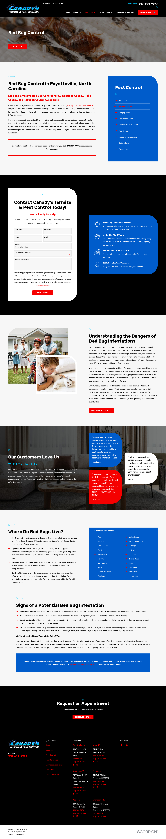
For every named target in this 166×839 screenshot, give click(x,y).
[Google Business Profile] (127, 745)
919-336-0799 (98, 781)
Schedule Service (52, 775)
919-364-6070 (78, 810)
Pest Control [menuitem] (90, 12)
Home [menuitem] (67, 12)
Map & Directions (79, 762)
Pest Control (51, 755)
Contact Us (58, 4)
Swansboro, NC (99, 800)
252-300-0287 (98, 813)
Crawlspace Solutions (54, 765)
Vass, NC (96, 745)
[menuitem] (132, 100)
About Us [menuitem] (77, 12)
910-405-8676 (78, 787)
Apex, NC (76, 800)
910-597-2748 (98, 755)
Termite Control (52, 760)
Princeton (97, 771)
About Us (49, 750)
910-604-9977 (148, 3)
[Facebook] (121, 745)
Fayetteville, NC (79, 745)
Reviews (46, 4)
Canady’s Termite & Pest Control (80, 105)
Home (48, 745)
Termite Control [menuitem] (105, 12)
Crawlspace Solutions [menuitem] (125, 12)
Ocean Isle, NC (78, 771)
